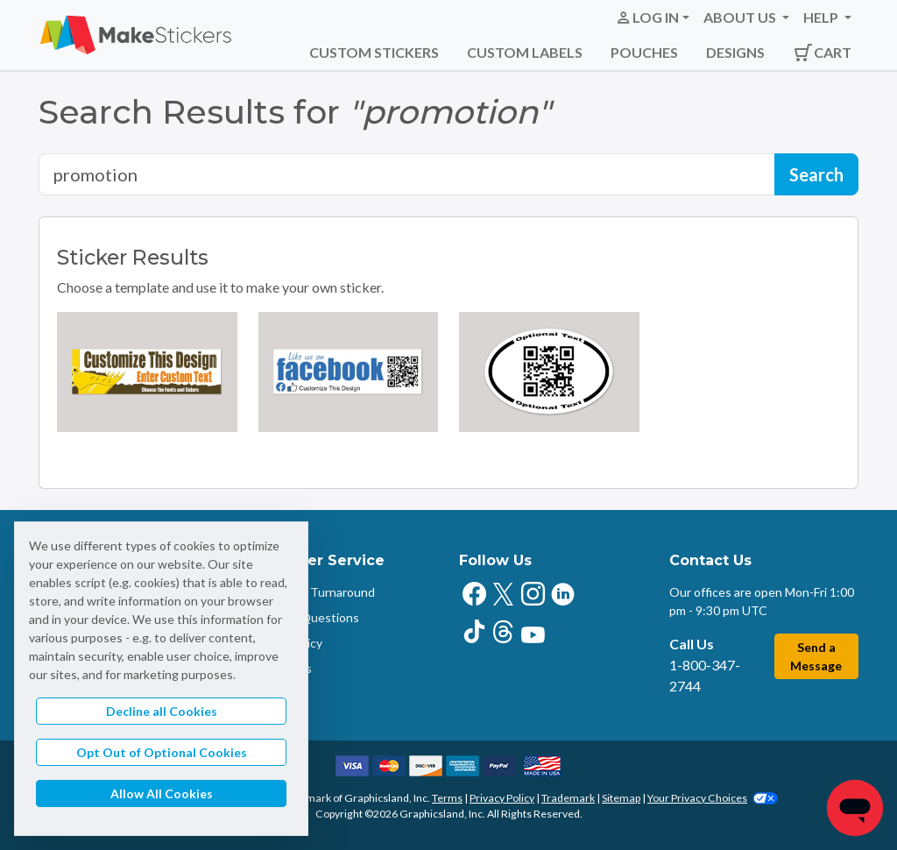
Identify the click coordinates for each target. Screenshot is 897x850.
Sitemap (621, 797)
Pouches (644, 52)
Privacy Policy (502, 797)
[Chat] (855, 808)
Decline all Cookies (161, 711)
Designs (735, 52)
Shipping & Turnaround (312, 591)
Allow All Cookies (161, 793)
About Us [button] (741, 17)
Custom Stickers (374, 52)
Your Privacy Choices (712, 797)
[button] (652, 17)
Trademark (568, 797)
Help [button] (822, 17)
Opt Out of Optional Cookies (161, 752)
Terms (447, 797)
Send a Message (816, 656)
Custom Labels (525, 52)
